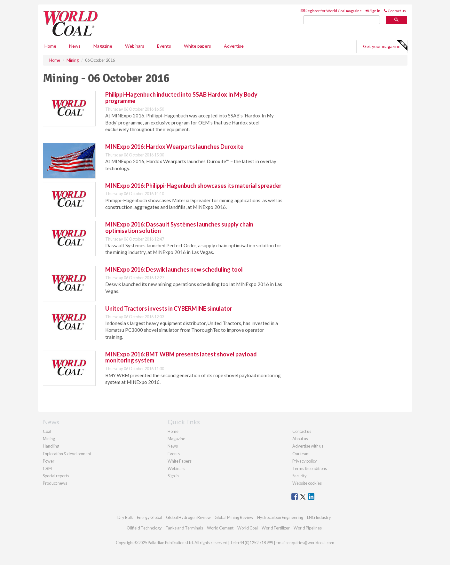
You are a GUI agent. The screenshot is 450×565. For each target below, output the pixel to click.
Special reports (56, 475)
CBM (47, 468)
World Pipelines (308, 527)
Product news (55, 483)
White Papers (180, 461)
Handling (51, 446)
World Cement (220, 527)
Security (299, 475)
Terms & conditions (309, 468)
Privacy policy (304, 461)
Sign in (373, 11)
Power (48, 461)
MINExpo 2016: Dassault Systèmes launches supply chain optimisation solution (179, 227)
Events (164, 46)
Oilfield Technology (144, 527)
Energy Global (149, 517)
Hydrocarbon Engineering (280, 517)
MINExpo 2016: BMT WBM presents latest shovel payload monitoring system (181, 357)
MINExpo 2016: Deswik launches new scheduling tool (174, 269)
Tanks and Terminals (184, 527)
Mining (49, 438)
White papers (197, 46)
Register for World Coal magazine (331, 11)
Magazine (102, 46)
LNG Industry (319, 517)
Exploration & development (67, 453)
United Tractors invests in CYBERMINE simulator (168, 308)
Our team (301, 453)
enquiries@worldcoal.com (310, 542)
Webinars (134, 46)
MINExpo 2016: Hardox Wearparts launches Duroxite (174, 146)
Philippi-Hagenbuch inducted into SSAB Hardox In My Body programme (181, 97)
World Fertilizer (276, 527)
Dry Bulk (125, 517)
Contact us (395, 11)
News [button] (75, 46)
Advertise (234, 46)
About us (300, 438)
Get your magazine (385, 45)
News (173, 446)
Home (50, 46)
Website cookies (307, 483)
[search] (341, 20)
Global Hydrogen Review (188, 517)
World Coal (247, 527)
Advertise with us (307, 446)
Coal (47, 431)
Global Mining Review (234, 517)
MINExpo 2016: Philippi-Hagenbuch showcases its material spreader (193, 185)
